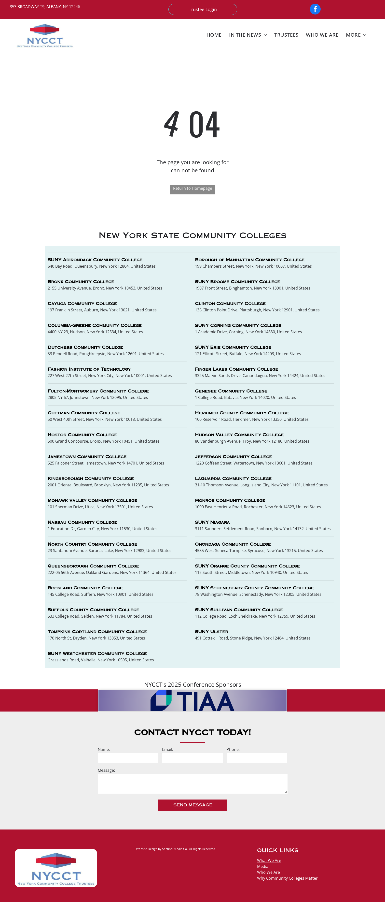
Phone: (233, 749)
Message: (106, 770)
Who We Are (268, 872)
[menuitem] (214, 35)
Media (262, 866)
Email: (167, 749)
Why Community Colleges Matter (287, 878)
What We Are (269, 860)
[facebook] (315, 10)
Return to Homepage (192, 188)
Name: (104, 749)
